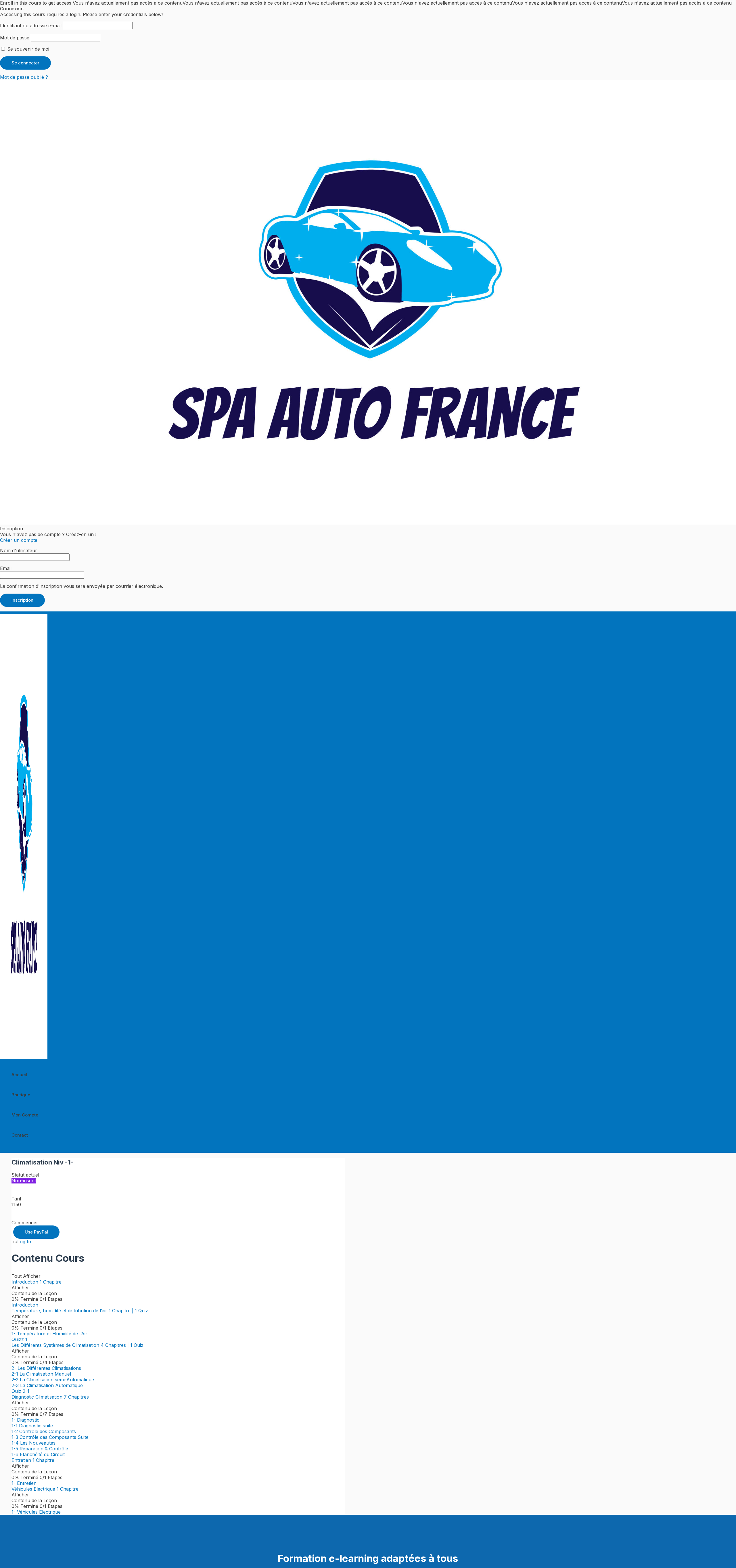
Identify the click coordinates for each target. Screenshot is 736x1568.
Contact (20, 1135)
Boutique (21, 1094)
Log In (24, 1241)
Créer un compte (18, 540)
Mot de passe (14, 38)
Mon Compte (25, 1115)
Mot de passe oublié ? (24, 77)
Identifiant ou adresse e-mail (31, 25)
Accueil (19, 1074)
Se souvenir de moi (25, 49)
